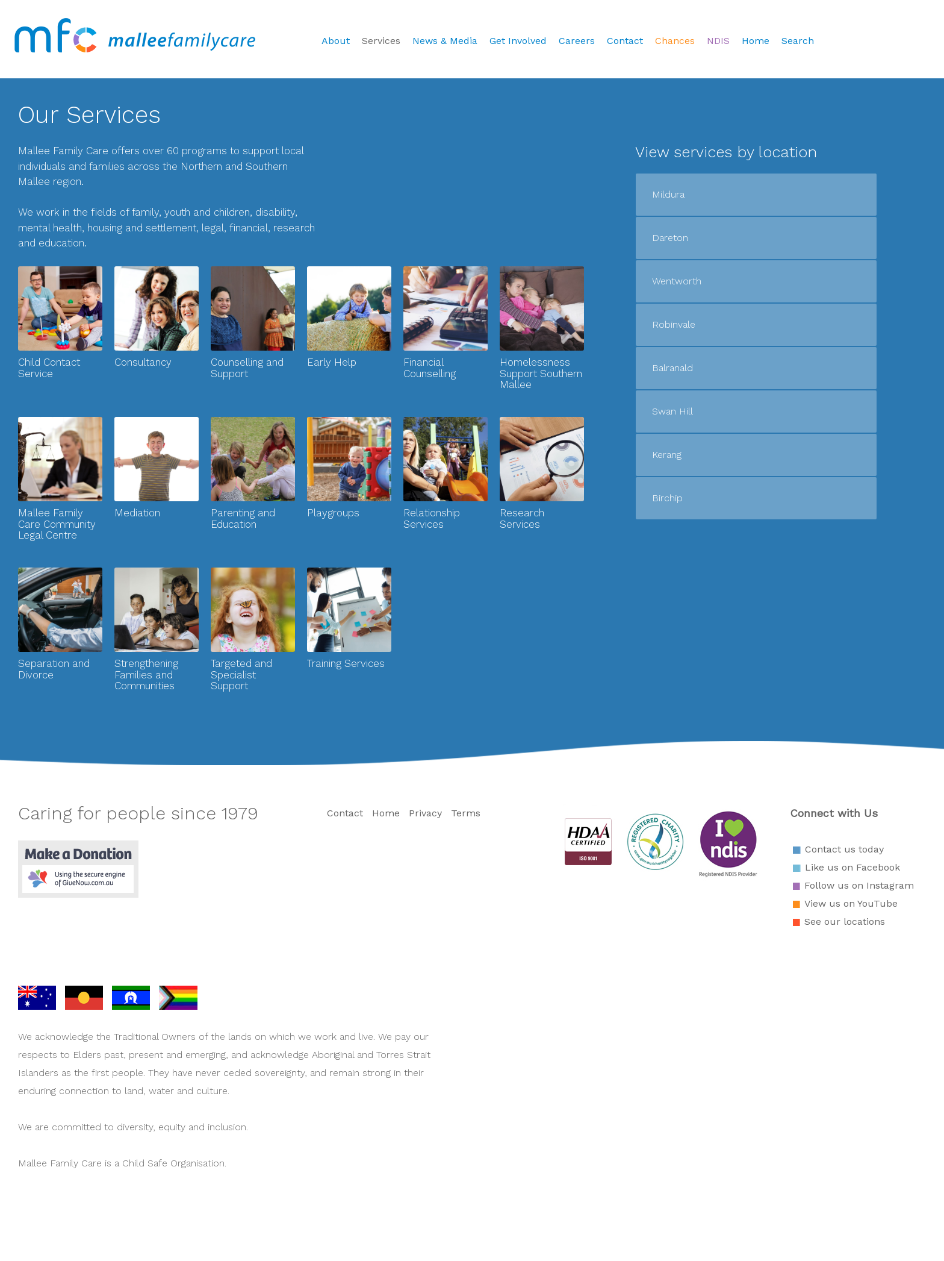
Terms (465, 813)
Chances (675, 40)
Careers (577, 40)
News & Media (444, 40)
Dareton (670, 237)
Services (381, 40)
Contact (625, 40)
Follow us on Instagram (859, 885)
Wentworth (676, 281)
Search (797, 40)
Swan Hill (672, 411)
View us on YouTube (851, 903)
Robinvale (673, 324)
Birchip (667, 498)
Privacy (425, 813)
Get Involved (518, 40)
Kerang (667, 454)
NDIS (718, 40)
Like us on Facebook (852, 867)
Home (755, 40)
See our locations (844, 921)
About (335, 40)
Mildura (668, 194)
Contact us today (844, 849)
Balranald (672, 368)
